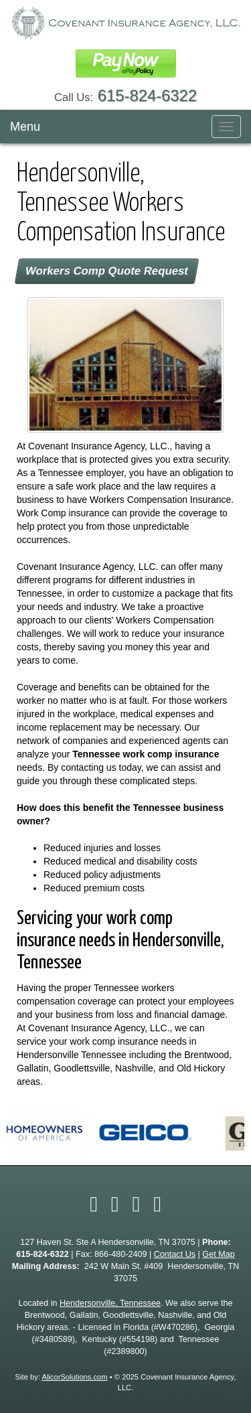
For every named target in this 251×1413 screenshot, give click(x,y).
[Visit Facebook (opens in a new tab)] (93, 1204)
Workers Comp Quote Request (106, 271)
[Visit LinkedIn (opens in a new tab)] (136, 1204)
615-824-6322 (147, 95)
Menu (25, 126)
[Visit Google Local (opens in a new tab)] (157, 1204)
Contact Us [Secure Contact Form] (174, 1254)
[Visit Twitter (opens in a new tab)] (115, 1204)
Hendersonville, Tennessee (110, 1303)
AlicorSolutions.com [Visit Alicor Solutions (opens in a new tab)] (74, 1377)
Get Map (218, 1254)
